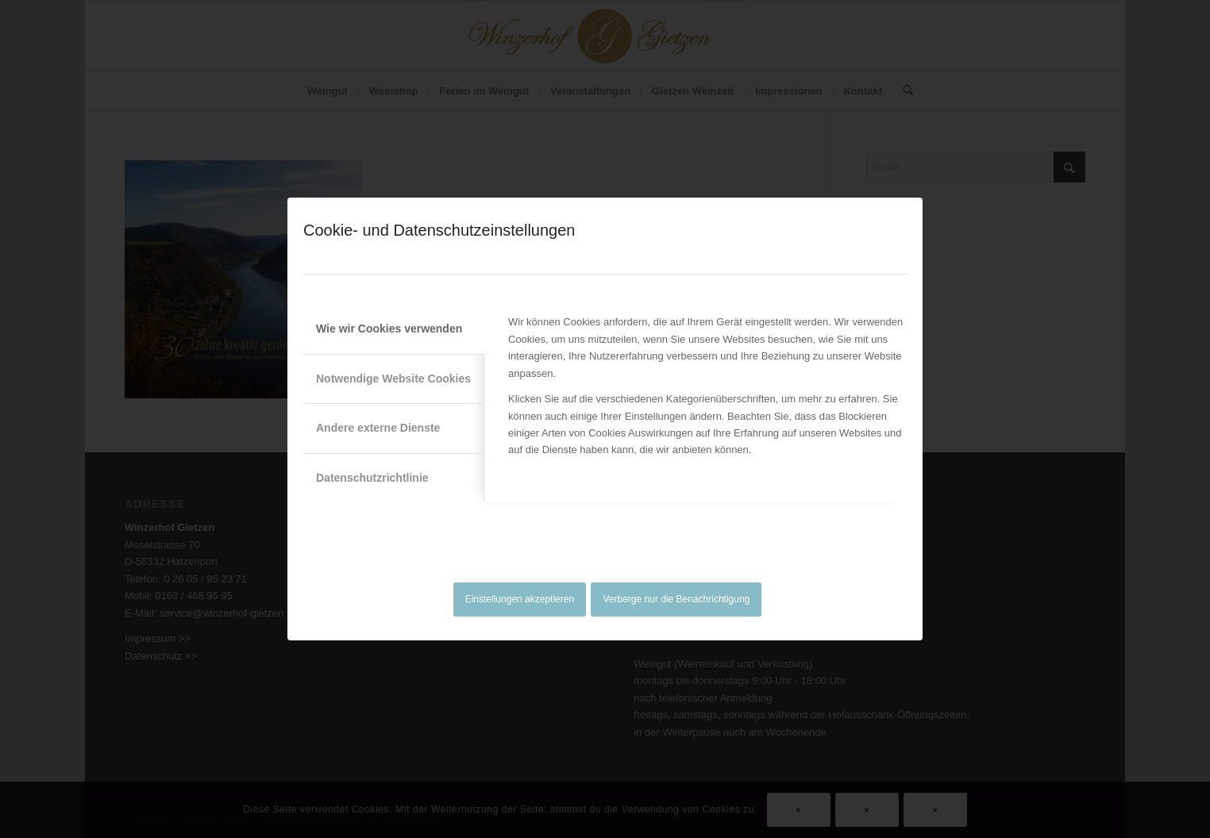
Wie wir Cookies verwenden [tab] (389, 328)
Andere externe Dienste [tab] (378, 427)
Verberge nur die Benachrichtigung (676, 599)
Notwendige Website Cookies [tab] (393, 378)
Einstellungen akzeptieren (519, 599)
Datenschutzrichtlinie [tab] (372, 477)
